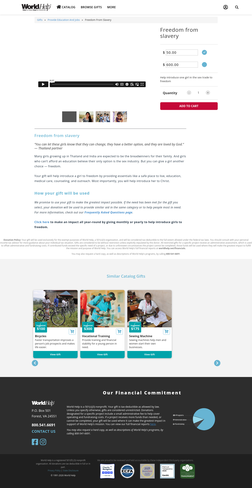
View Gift (55, 354)
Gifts (40, 20)
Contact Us (44, 431)
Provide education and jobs (64, 20)
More (111, 7)
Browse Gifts (91, 7)
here (153, 424)
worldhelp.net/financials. (172, 248)
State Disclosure (70, 470)
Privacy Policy (54, 470)
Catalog (66, 7)
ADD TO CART (188, 106)
